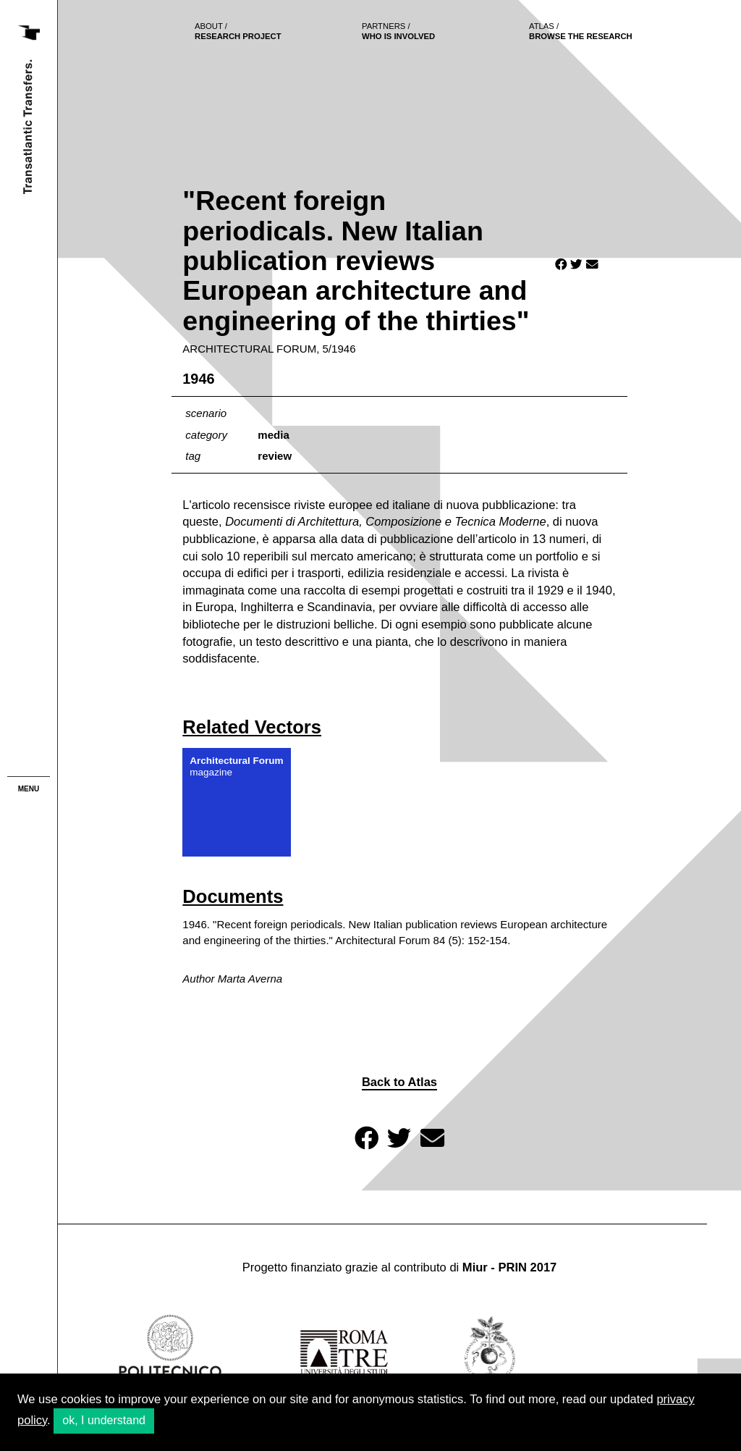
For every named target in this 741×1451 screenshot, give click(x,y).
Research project (238, 31)
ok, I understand (103, 1420)
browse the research (580, 31)
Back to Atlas (399, 1082)
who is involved (398, 31)
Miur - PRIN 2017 (509, 1267)
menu (28, 789)
